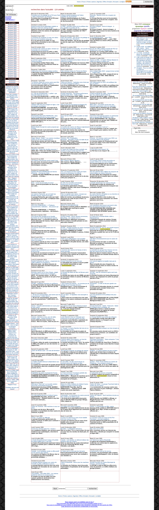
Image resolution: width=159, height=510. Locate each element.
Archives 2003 (12, 67)
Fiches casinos (91, 1)
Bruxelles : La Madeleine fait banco (71, 429)
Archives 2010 (12, 54)
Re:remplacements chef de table (142, 95)
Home (79, 1)
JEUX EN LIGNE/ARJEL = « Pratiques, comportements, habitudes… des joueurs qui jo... (44, 206)
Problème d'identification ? (10, 18)
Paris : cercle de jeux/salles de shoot (42, 183)
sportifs (146, 26)
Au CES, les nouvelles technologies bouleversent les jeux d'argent (71, 183)
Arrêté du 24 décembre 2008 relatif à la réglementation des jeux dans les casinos (12, 318)
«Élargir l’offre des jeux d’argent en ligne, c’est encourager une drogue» (45, 105)
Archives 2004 (12, 65)
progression (136, 29)
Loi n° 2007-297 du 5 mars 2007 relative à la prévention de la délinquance (12, 366)
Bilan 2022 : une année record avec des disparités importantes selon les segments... (103, 105)
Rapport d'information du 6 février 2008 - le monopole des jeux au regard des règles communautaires (12, 343)
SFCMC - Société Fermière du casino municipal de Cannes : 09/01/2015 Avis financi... (75, 228)
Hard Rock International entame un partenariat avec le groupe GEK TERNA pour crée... (104, 116)
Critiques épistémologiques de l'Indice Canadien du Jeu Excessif (72, 15)
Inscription (8, 16)
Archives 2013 (12, 49)
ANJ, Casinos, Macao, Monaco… (71, 160)
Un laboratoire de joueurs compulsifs (101, 373)
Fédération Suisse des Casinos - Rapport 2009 (12, 295)
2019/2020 (12, 82)
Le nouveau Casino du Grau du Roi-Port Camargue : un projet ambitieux (102, 418)
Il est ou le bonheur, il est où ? (99, 127)
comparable (146, 31)
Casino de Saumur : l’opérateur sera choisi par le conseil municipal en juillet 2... (75, 82)
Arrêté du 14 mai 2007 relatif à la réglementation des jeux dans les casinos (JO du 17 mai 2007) (12, 359)
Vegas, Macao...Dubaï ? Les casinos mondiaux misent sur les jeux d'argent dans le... (45, 138)
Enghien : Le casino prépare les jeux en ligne (103, 350)
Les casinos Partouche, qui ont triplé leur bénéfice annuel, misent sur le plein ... (43, 194)
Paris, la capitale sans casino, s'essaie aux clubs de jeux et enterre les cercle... (73, 194)
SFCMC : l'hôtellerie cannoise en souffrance (44, 283)
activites (150, 29)
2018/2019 (12, 80)
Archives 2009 (12, 56)
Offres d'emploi (107, 1)
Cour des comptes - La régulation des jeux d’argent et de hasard (12, 96)
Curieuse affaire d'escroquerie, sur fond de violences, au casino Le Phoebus (73, 340)
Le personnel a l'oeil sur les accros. (100, 451)
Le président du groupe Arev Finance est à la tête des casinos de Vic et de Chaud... (103, 250)
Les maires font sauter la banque (70, 406)
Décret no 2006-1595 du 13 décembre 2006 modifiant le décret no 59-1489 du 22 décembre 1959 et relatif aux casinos (12, 374)
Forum (84, 1)
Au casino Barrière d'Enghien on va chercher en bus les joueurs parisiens (104, 194)
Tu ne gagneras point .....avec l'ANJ (101, 37)
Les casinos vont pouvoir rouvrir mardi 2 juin (44, 160)
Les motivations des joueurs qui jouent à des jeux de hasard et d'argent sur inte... (103, 205)
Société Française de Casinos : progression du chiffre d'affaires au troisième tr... (45, 261)
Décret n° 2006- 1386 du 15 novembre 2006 (12, 381)
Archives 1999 (12, 75)
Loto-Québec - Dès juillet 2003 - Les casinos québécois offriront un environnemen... (44, 474)
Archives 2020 (12, 36)
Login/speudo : (9, 6)
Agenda (99, 1)
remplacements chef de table (141, 104)
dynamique (139, 26)
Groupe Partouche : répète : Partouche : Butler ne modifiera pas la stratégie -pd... (104, 306)
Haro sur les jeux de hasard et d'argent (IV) (74, 104)
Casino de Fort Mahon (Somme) (142, 113)
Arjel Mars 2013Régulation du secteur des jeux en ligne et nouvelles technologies (12, 184)
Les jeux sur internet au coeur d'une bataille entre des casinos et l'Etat (74, 418)
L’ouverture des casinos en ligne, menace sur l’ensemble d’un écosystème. (45, 49)
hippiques (143, 29)
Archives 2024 (12, 28)
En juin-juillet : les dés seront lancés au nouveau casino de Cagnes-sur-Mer (72, 362)
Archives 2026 (12, 24)
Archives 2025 (12, 26)
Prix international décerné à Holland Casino (44, 395)
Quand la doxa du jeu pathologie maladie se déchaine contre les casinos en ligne (44, 27)
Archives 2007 (12, 60)
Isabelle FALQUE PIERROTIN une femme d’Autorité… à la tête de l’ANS (44, 172)
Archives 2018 (12, 39)
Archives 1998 (12, 77)
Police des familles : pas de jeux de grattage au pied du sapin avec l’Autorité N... (75, 38)
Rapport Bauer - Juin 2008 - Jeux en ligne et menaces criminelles (12, 326)
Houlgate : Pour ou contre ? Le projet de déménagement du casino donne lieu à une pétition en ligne (145, 71)
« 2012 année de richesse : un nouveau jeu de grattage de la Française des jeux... (75, 284)
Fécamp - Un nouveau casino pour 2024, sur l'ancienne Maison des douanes (103, 138)
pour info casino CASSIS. (141, 82)
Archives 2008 (12, 58)
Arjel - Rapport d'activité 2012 (12, 178)
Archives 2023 (12, 30)
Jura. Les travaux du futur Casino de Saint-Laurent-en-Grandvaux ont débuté (74, 172)
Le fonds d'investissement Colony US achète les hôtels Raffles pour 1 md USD (44, 440)
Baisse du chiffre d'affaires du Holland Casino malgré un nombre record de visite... (74, 384)
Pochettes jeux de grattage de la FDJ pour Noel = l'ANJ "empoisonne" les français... (45, 15)
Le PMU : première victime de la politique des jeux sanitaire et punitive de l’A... (74, 27)
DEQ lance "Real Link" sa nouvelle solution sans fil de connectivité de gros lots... (44, 384)
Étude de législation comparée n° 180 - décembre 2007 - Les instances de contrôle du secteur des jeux (12, 351)
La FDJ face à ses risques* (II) (99, 149)
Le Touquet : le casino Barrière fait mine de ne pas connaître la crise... (74, 328)
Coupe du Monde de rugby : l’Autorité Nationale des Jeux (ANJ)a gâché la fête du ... (104, 94)
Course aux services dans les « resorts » (43, 429)
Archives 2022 (12, 32)
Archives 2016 (12, 43)
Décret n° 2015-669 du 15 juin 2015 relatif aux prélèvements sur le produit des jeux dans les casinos (12, 103)
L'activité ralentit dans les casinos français (102, 183)
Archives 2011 (12, 52)
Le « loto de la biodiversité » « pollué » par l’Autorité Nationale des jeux (44, 94)
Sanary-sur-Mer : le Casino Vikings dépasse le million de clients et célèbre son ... (104, 60)
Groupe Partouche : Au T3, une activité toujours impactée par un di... (104, 228)
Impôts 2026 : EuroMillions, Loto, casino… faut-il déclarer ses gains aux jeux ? (145, 49)
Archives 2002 (12, 69)
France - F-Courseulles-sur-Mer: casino (102, 406)
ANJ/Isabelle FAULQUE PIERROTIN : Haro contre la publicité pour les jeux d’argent (44, 116)
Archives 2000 (12, 73)
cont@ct (122, 1)
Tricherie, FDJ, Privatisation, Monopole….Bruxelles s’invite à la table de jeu (75, 138)
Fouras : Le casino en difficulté (40, 417)
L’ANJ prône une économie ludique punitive (44, 71)
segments (137, 31)
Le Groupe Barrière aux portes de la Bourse (103, 317)
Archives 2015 (12, 45)
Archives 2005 (12, 64)
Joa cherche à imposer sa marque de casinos (74, 350)
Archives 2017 (12, 41)
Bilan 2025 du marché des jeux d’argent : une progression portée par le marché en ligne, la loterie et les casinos (144, 40)
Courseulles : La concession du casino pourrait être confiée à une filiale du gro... (75, 395)
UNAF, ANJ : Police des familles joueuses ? (44, 149)
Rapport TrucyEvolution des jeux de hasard (12, 387)
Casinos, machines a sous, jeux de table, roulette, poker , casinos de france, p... (43, 317)
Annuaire (116, 1)
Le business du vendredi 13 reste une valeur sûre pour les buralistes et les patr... (44, 38)
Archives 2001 (12, 71)
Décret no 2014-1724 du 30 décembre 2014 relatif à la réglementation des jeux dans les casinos (12, 157)
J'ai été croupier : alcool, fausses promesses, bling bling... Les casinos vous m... (74, 217)
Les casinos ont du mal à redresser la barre (74, 306)
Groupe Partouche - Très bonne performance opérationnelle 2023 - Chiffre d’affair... (74, 94)
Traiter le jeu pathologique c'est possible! (73, 238)
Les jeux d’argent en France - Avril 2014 (12, 163)
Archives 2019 (12, 38)
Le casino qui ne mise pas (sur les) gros (73, 451)
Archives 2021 (12, 34)
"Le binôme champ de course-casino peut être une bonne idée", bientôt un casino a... (45, 82)
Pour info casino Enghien (140, 91)
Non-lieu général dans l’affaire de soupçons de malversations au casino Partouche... (104, 172)
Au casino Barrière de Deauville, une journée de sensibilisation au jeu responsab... (75, 49)
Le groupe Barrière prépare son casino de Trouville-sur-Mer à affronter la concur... (44, 463)
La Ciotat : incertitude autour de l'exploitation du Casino (144, 54)
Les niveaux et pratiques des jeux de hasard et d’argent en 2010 (12, 247)
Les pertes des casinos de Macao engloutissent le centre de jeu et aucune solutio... (75, 127)
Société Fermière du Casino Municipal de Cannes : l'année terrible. (102, 463)
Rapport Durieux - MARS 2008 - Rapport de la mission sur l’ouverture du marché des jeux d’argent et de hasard (12, 334)
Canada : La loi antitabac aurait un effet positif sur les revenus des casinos (45, 451)
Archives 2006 (12, 62)
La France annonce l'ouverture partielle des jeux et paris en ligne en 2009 (74, 373)
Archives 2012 (12, 51)
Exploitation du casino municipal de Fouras (44, 373)
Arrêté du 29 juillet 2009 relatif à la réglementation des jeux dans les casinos (12, 301)
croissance (146, 24)
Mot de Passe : (9, 10)
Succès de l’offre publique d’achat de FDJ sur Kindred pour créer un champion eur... (104, 49)
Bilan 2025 (138, 24)
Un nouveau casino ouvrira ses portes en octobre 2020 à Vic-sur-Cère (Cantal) (102, 161)
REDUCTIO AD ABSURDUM (69, 205)
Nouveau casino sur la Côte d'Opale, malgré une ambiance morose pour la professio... (44, 273)
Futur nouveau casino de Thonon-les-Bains (74, 71)
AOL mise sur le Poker (97, 429)
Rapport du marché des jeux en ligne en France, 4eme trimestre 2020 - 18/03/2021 (12, 89)
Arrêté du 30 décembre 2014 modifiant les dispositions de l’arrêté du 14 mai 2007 (12, 135)
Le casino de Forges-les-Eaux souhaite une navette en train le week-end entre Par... (74, 150)
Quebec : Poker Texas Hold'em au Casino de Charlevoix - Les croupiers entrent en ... (103, 362)
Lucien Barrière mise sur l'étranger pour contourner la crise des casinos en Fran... (73, 317)
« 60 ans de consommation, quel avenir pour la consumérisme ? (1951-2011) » (45, 295)
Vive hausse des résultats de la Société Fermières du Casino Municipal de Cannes (44, 217)
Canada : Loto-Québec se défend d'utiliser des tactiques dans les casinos (75, 440)
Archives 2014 (12, 47)
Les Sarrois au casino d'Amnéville (100, 440)
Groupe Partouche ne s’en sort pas (71, 261)
